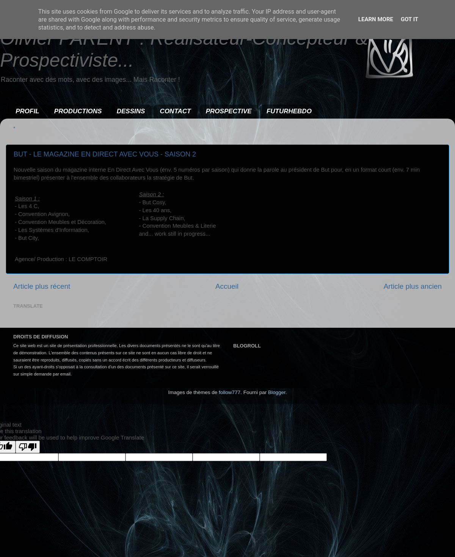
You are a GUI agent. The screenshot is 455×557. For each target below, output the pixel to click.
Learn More (375, 19)
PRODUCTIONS (78, 111)
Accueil (226, 286)
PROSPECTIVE (229, 111)
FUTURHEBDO (289, 111)
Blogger (277, 392)
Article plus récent (41, 286)
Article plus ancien (413, 286)
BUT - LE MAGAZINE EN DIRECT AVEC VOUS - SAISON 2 (105, 154)
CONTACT (175, 111)
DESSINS (131, 111)
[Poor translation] (28, 447)
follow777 (229, 392)
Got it (409, 19)
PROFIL (27, 111)
